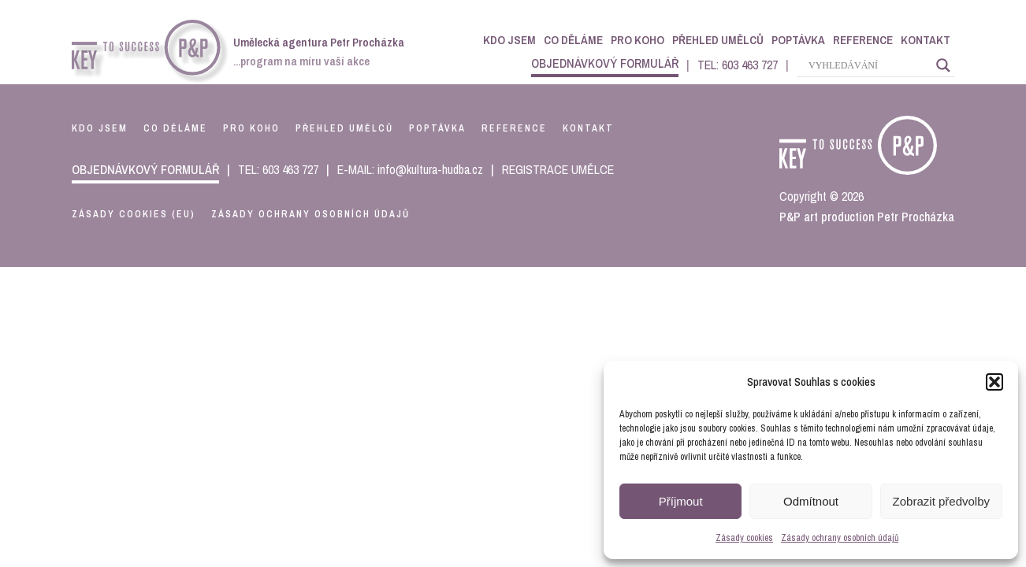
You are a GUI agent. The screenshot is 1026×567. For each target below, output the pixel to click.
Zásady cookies (744, 538)
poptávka (437, 128)
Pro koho (637, 40)
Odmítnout (810, 501)
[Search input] (868, 65)
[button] (994, 382)
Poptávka (798, 40)
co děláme (175, 128)
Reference (863, 40)
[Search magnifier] (943, 65)
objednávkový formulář (604, 63)
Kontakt (925, 40)
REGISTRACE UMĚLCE (558, 169)
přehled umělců (344, 128)
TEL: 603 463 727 (737, 64)
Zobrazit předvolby (941, 501)
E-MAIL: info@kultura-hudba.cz (410, 169)
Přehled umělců (718, 40)
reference (514, 128)
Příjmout (681, 501)
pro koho (251, 128)
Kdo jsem (509, 40)
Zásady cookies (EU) (133, 214)
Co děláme (573, 40)
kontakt (588, 128)
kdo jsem (100, 128)
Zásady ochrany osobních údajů (839, 538)
